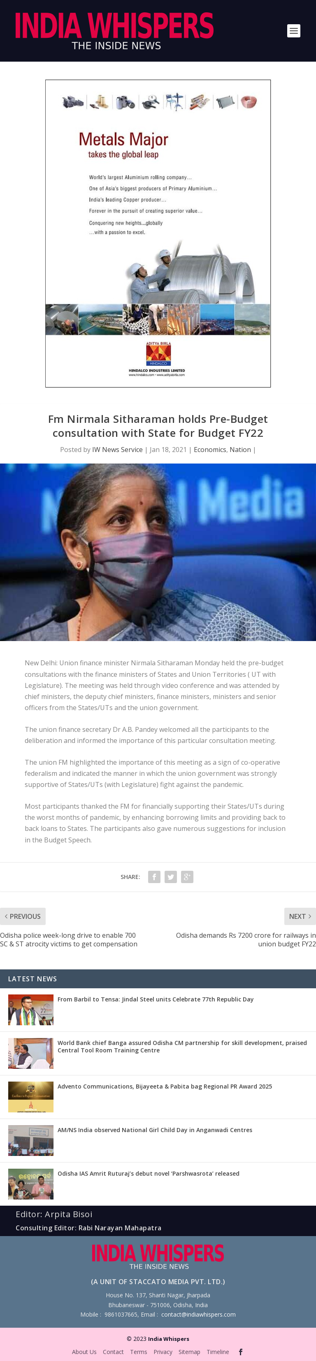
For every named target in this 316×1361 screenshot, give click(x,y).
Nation (240, 449)
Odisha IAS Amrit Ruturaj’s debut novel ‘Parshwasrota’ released (148, 1173)
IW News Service (117, 449)
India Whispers (168, 1339)
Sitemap (189, 1352)
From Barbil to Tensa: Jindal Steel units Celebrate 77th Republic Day (156, 999)
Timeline (218, 1352)
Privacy (162, 1352)
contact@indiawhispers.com (198, 1314)
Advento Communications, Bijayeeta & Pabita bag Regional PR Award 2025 (165, 1086)
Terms (138, 1352)
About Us (84, 1352)
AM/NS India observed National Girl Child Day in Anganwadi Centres (155, 1130)
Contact (113, 1352)
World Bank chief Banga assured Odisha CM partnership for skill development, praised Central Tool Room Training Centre (182, 1046)
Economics (210, 449)
